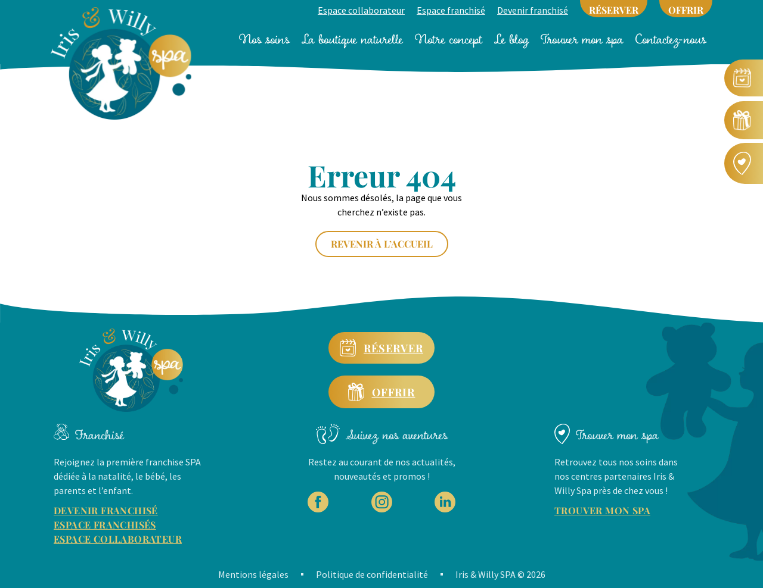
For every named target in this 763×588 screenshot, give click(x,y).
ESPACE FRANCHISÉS (105, 524)
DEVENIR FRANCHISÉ (106, 510)
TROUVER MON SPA (602, 510)
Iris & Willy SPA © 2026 (500, 574)
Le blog (511, 39)
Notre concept (448, 39)
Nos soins (264, 39)
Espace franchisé (451, 10)
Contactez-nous (670, 39)
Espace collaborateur (361, 10)
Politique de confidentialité (372, 574)
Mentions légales (253, 574)
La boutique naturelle (352, 39)
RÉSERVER (613, 10)
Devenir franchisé (532, 10)
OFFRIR (685, 10)
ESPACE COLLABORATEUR (118, 539)
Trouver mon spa (582, 39)
